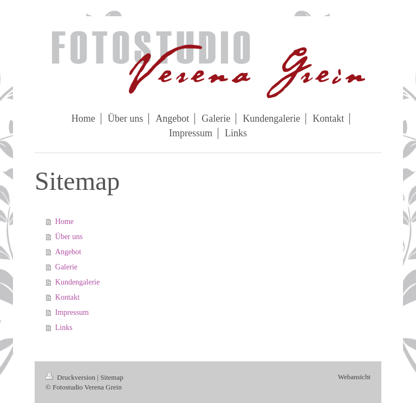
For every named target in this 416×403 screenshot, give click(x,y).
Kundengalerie (77, 282)
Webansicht (354, 377)
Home (64, 221)
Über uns (69, 237)
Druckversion (71, 377)
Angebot (68, 252)
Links (64, 327)
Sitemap (111, 377)
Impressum (72, 312)
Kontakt (67, 297)
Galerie (66, 267)
